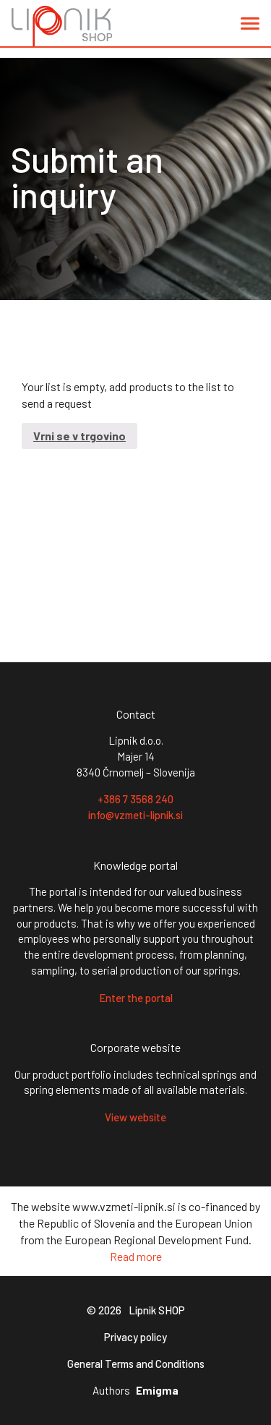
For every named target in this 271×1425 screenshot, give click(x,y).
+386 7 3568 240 (135, 798)
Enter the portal (136, 997)
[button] (250, 26)
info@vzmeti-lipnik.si (135, 814)
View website (135, 1117)
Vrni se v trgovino (79, 435)
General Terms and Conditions (136, 1363)
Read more (136, 1256)
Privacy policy (135, 1336)
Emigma (157, 1390)
